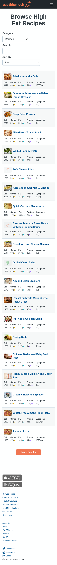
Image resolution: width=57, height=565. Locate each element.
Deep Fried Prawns (24, 114)
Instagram (8, 552)
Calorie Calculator (10, 497)
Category (7, 33)
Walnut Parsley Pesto (25, 151)
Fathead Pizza (21, 432)
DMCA (5, 537)
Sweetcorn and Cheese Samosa (31, 244)
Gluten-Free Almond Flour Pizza (31, 413)
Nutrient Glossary (9, 504)
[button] (15, 39)
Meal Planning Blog (10, 508)
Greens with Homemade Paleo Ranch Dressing (30, 95)
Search (6, 45)
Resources (7, 515)
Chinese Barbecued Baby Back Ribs (31, 356)
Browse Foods (8, 494)
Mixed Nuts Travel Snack (27, 133)
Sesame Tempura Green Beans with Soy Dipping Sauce (30, 225)
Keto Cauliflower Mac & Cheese (31, 188)
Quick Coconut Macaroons (28, 206)
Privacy (5, 533)
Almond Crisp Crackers (26, 281)
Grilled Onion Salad (24, 263)
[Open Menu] (52, 4)
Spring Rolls (20, 337)
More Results (28, 452)
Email (6, 555)
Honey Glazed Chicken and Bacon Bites (32, 376)
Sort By (6, 57)
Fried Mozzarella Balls (25, 76)
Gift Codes (7, 511)
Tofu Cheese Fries (23, 170)
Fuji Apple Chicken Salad (27, 319)
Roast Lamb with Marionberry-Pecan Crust (30, 300)
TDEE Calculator (9, 501)
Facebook (8, 548)
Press (4, 526)
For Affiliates (7, 530)
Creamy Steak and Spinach (28, 395)
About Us (6, 523)
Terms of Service (9, 540)
